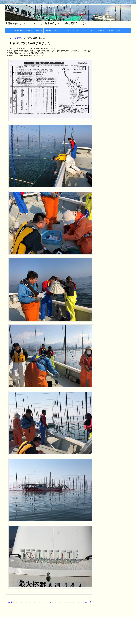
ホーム (9, 30)
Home (11, 38)
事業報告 (39, 30)
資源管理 (101, 30)
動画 (118, 30)
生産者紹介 (76, 30)
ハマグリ (66, 30)
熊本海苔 (48, 30)
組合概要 (29, 30)
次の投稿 (10, 602)
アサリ (57, 30)
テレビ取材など (89, 30)
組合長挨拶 (19, 30)
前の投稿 (88, 602)
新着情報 (110, 30)
